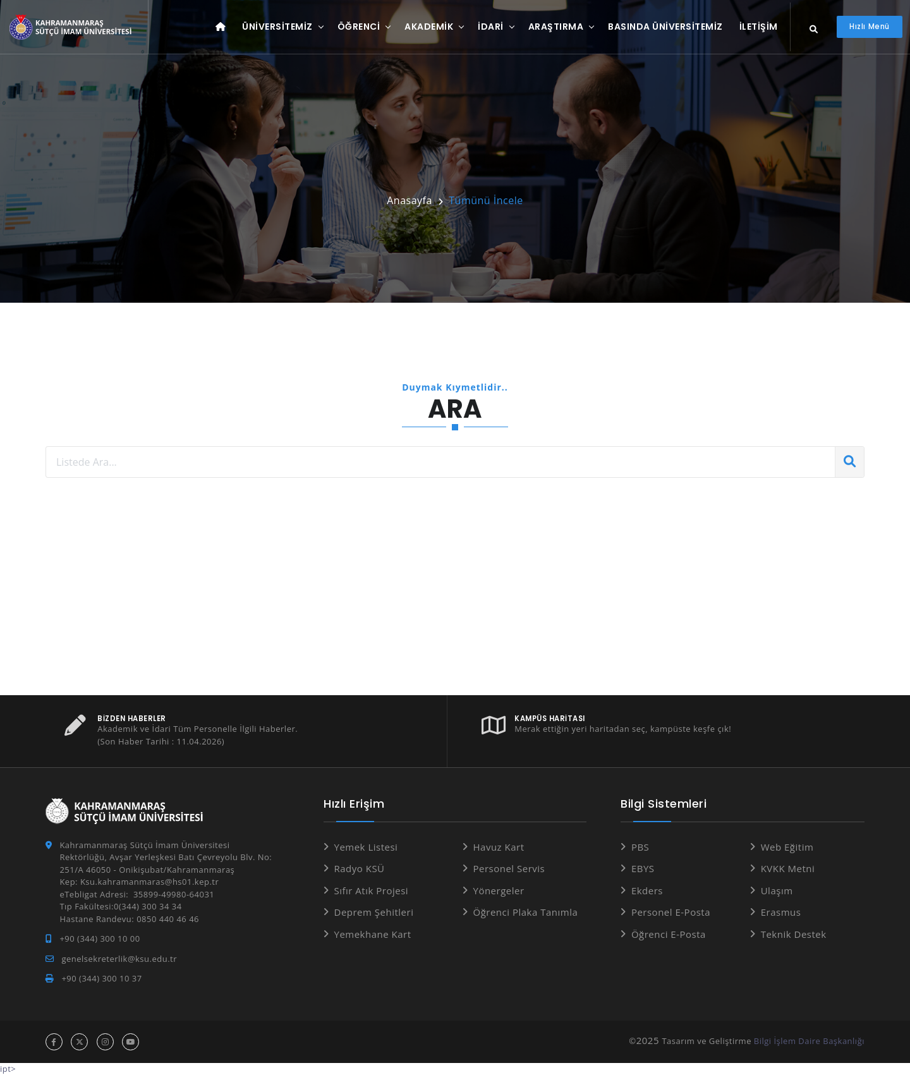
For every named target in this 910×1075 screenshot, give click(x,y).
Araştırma (556, 26)
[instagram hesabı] (105, 1042)
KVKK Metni (788, 868)
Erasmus (781, 912)
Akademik (428, 26)
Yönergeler (499, 890)
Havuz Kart (499, 847)
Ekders (647, 890)
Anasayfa (409, 200)
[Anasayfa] (73, 27)
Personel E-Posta (670, 912)
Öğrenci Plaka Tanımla (525, 912)
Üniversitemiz (277, 26)
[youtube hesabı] (130, 1042)
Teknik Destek (794, 934)
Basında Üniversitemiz (665, 26)
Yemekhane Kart (372, 934)
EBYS (643, 868)
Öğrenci (358, 26)
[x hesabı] (79, 1042)
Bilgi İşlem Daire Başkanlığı (809, 1041)
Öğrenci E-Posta (668, 934)
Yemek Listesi (366, 847)
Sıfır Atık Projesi (371, 890)
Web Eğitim (787, 847)
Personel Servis (509, 868)
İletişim (758, 26)
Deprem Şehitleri (374, 912)
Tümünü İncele (486, 200)
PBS (640, 847)
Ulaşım (777, 890)
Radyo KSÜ (359, 868)
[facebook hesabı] (54, 1042)
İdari (491, 26)
